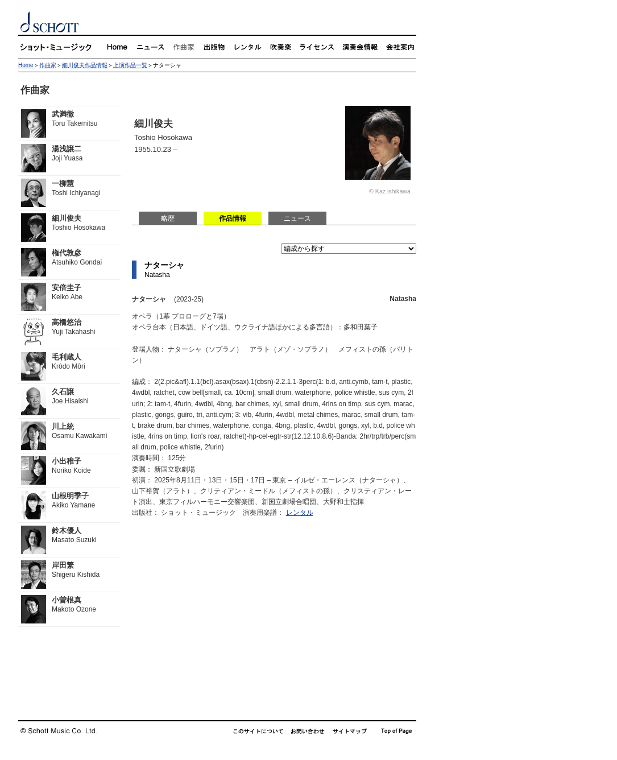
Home (26, 65)
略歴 (168, 218)
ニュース (297, 218)
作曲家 (47, 65)
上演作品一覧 (130, 65)
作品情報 (232, 218)
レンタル (299, 513)
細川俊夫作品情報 (84, 65)
